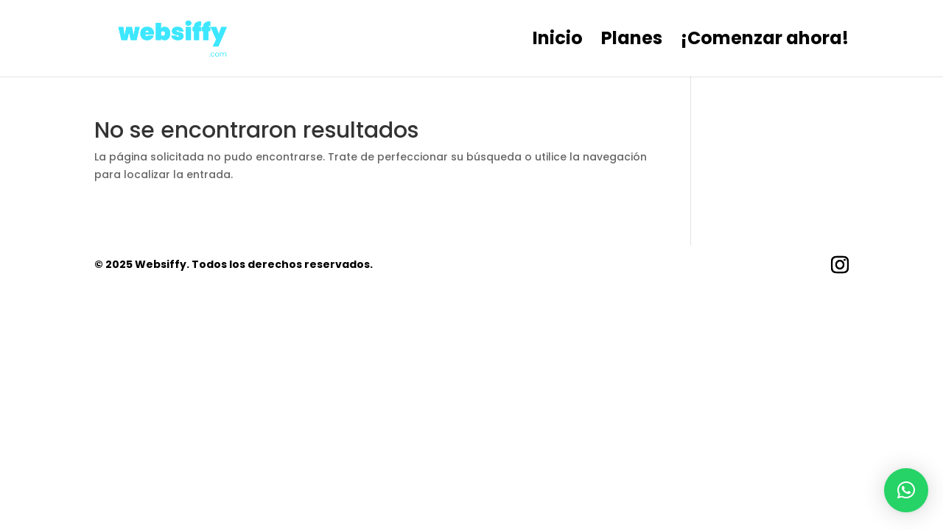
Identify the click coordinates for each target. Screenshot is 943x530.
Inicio (558, 41)
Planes (631, 41)
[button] (906, 490)
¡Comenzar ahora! (765, 41)
